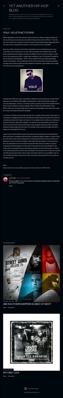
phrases (33, 168)
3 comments (11, 307)
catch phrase (10, 168)
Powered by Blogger (31, 388)
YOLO (48, 168)
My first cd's (11, 372)
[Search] (58, 5)
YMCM (44, 168)
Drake (16, 168)
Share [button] (4, 165)
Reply (11, 186)
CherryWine (12, 178)
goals (25, 168)
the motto (39, 168)
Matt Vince (36, 392)
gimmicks (20, 168)
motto (29, 168)
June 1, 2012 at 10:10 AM (23, 178)
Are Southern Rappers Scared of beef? (27, 303)
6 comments (11, 376)
